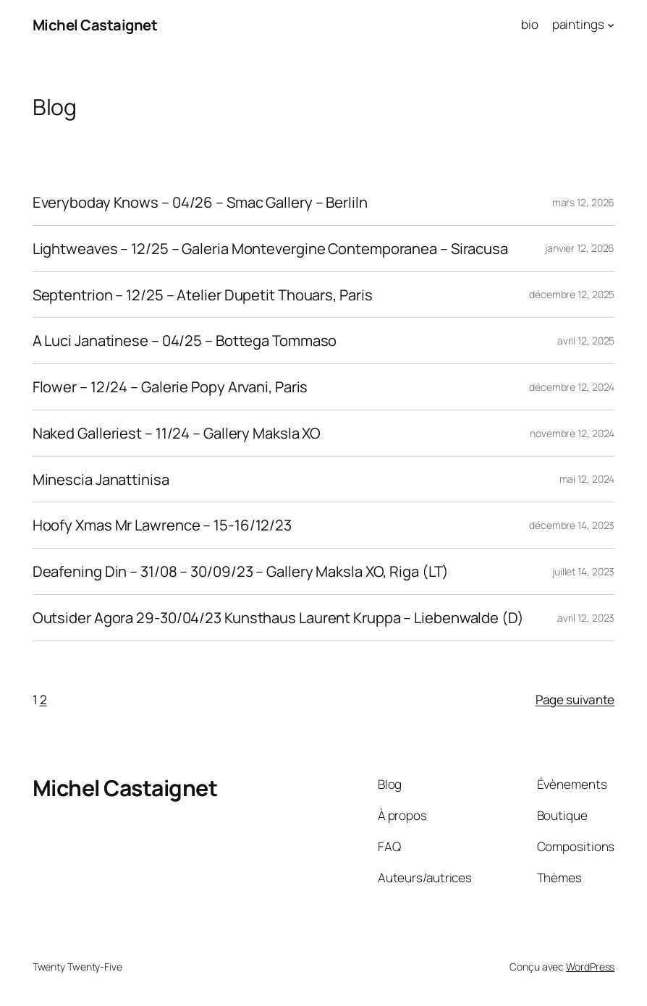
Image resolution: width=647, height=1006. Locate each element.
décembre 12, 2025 (571, 294)
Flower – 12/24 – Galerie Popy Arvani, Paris (170, 387)
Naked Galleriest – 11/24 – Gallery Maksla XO (177, 433)
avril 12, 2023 (586, 618)
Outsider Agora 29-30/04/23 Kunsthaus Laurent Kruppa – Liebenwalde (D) (278, 617)
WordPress (590, 966)
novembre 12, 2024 (572, 433)
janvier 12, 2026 (579, 248)
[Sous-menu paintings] (610, 24)
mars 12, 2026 (583, 202)
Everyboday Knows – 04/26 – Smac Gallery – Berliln (200, 202)
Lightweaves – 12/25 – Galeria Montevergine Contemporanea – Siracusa (270, 248)
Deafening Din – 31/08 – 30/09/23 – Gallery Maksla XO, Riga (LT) (241, 571)
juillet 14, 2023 (583, 571)
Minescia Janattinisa (101, 479)
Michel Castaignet (95, 24)
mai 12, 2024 (587, 479)
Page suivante (575, 699)
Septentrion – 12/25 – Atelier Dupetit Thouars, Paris (203, 295)
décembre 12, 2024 (571, 387)
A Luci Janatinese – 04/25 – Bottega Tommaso (185, 340)
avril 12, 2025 (586, 340)
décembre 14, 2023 (571, 525)
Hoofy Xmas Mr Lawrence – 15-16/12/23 (162, 525)
